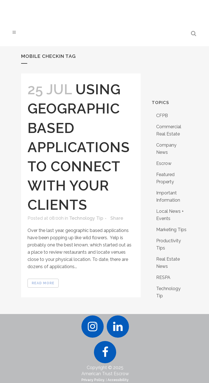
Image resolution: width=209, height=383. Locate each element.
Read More (43, 283)
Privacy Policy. (93, 380)
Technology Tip (86, 218)
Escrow (163, 163)
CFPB (162, 115)
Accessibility (118, 380)
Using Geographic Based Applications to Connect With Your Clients (79, 147)
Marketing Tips (171, 229)
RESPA (163, 277)
